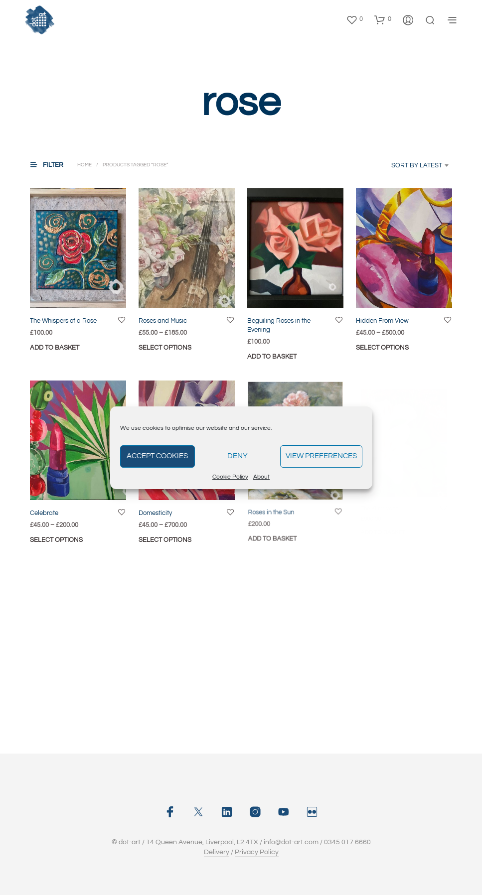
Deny (237, 456)
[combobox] (405, 165)
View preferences (321, 456)
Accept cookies (157, 456)
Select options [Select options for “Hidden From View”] (382, 347)
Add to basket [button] (54, 347)
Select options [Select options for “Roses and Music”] (165, 347)
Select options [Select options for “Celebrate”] (56, 539)
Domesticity (157, 510)
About (261, 477)
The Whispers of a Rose (63, 320)
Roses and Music (163, 320)
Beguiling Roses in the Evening (279, 325)
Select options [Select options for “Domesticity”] (166, 535)
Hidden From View (382, 320)
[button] (354, 19)
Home (84, 164)
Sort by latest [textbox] (416, 165)
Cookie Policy (230, 477)
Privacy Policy (257, 852)
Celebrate (44, 512)
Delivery (216, 852)
